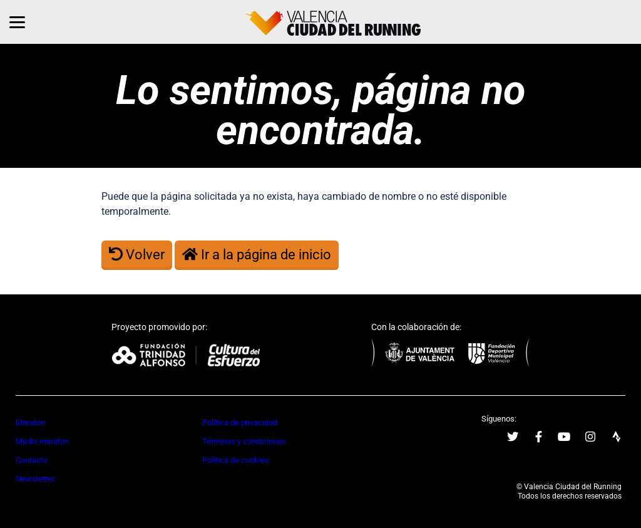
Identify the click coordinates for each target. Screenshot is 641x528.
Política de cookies (235, 460)
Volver (137, 254)
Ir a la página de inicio (256, 254)
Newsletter (35, 479)
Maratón (30, 422)
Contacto (32, 460)
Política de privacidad (239, 422)
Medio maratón (42, 441)
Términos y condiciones (244, 441)
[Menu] (17, 22)
